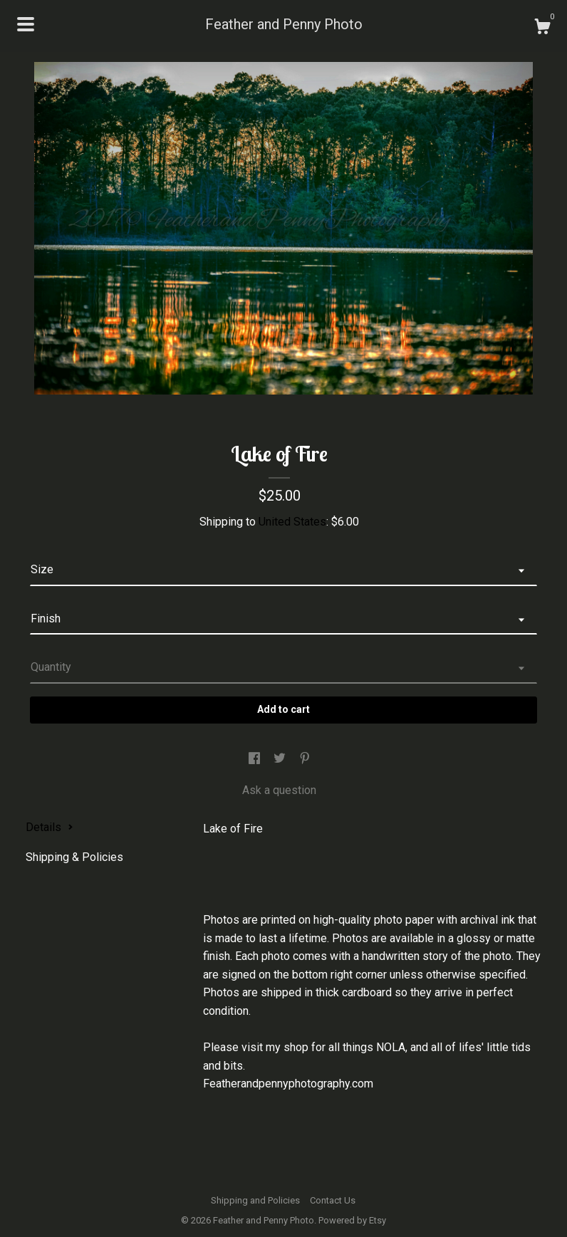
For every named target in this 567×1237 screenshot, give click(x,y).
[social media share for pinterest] (305, 759)
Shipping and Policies (255, 1200)
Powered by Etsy (352, 1220)
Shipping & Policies (74, 857)
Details (49, 827)
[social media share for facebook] (256, 759)
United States (292, 521)
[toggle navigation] (25, 24)
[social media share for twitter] (281, 759)
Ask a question (279, 790)
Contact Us (332, 1200)
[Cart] (542, 28)
